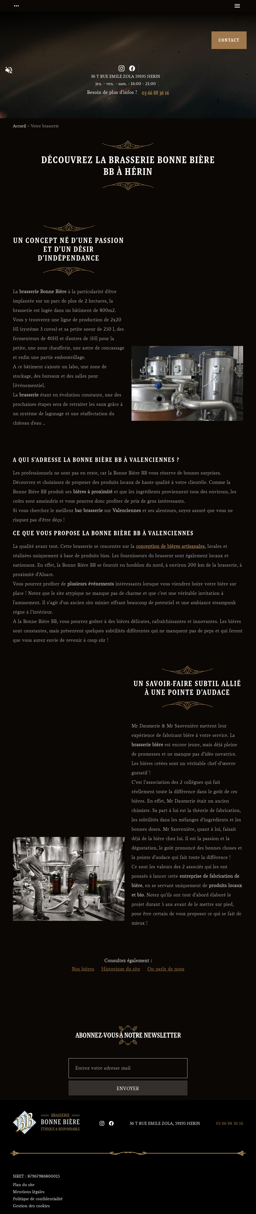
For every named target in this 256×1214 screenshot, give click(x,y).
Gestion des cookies (31, 1206)
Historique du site (120, 969)
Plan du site (24, 1184)
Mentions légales (29, 1191)
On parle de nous (166, 969)
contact (229, 40)
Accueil (19, 126)
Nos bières (83, 969)
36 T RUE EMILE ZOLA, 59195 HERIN (164, 1123)
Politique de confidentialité (38, 1199)
